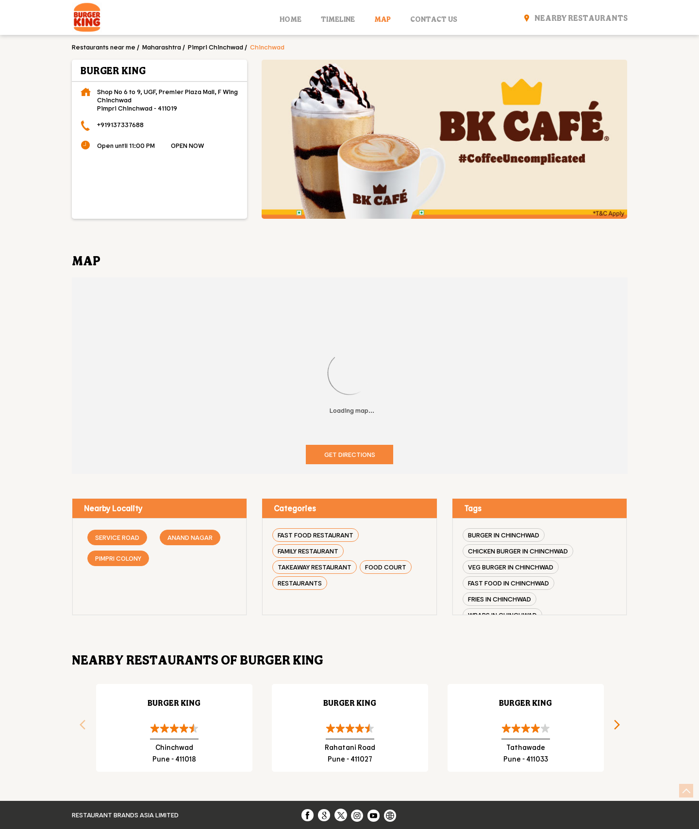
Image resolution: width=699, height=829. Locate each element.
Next (620, 727)
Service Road (117, 537)
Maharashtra (161, 47)
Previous (79, 727)
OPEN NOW (187, 145)
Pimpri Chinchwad (215, 47)
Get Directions (349, 454)
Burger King (174, 702)
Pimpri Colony (118, 558)
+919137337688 (120, 124)
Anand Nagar (190, 537)
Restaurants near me (103, 47)
